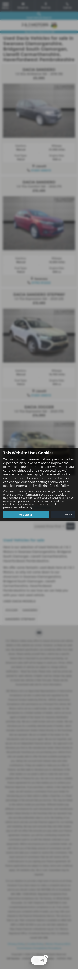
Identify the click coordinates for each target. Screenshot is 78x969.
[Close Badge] (46, 957)
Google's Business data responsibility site (34, 496)
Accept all (26, 515)
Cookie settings (63, 514)
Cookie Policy (59, 486)
